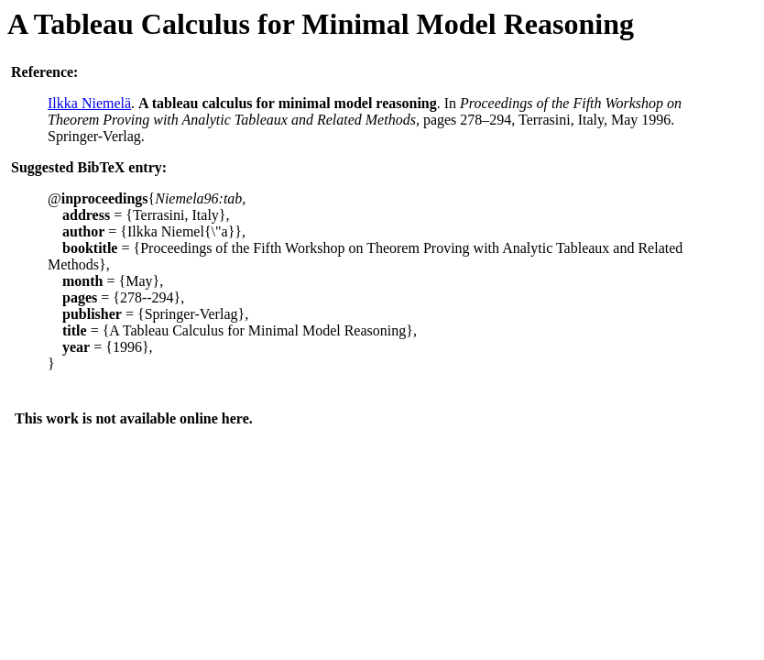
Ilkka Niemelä (89, 103)
